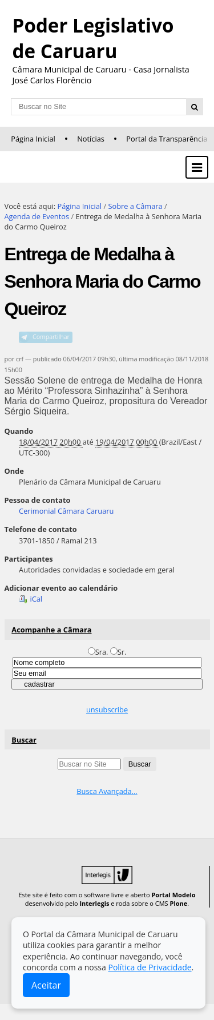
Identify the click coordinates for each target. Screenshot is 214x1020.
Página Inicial (33, 139)
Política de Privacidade (149, 967)
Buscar (24, 740)
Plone (178, 903)
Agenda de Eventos (37, 216)
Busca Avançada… (106, 791)
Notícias (90, 139)
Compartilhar (51, 337)
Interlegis (94, 903)
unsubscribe (107, 709)
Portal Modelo (173, 894)
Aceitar (46, 985)
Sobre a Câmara (135, 206)
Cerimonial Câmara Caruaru (66, 511)
